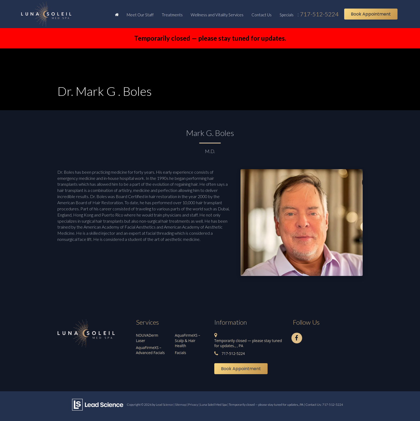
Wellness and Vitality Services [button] (217, 14)
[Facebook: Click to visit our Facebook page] (296, 337)
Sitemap (180, 405)
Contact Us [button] (262, 14)
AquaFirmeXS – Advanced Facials (150, 350)
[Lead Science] (97, 404)
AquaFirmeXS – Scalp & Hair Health (187, 340)
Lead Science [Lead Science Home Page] (164, 405)
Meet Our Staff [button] (140, 14)
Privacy (193, 405)
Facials (180, 352)
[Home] (117, 14)
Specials (287, 14)
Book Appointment (371, 14)
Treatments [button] (172, 14)
